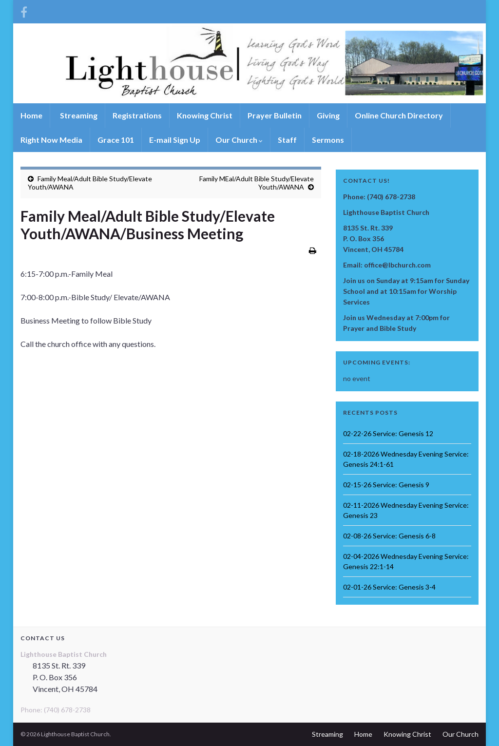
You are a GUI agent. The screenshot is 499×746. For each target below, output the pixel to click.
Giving (328, 115)
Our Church (239, 139)
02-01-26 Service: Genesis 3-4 (389, 587)
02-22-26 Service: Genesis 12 (388, 433)
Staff (287, 139)
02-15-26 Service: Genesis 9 (386, 484)
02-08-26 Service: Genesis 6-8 (389, 536)
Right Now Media (51, 139)
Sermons (328, 139)
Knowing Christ (204, 115)
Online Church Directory (399, 115)
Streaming (77, 115)
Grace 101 (115, 139)
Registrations (137, 115)
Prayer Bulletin (275, 115)
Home (31, 115)
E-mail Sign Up (174, 139)
